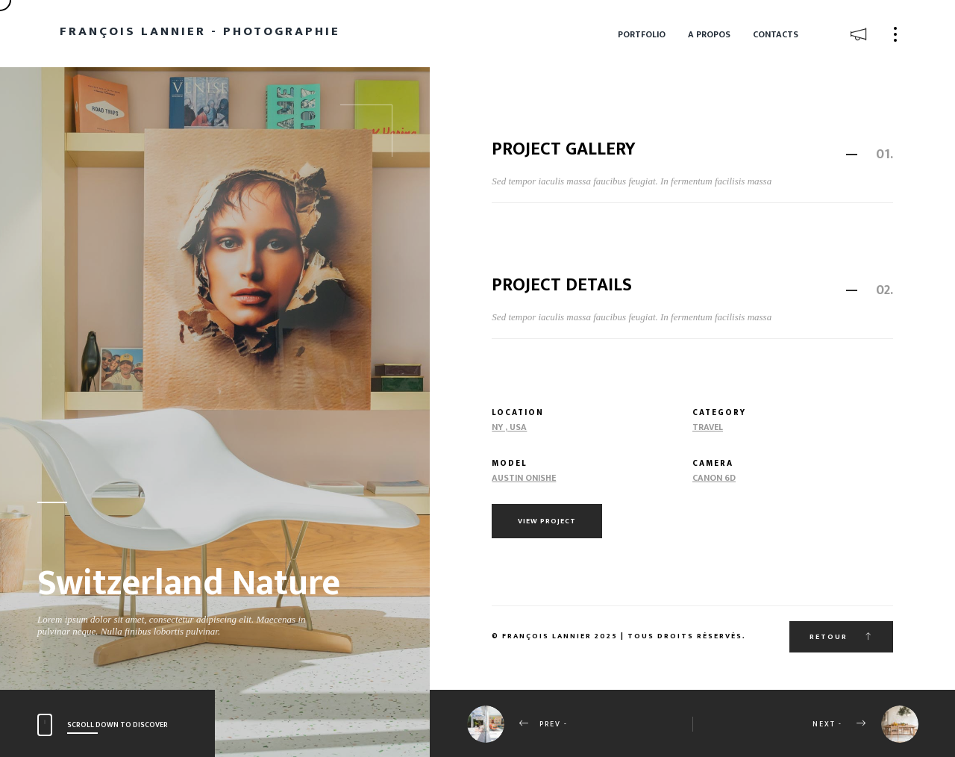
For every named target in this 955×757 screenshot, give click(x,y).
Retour (841, 637)
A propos (709, 34)
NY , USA (509, 427)
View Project (547, 521)
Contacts (775, 34)
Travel (707, 427)
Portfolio (642, 34)
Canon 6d (714, 477)
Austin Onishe (524, 477)
